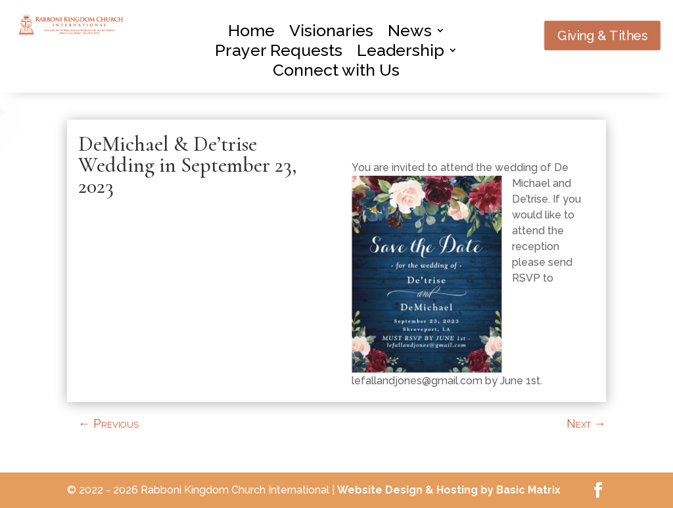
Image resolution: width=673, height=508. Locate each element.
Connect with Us (336, 72)
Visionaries (331, 33)
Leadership (400, 52)
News (410, 33)
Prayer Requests (278, 52)
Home (251, 33)
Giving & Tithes (602, 35)
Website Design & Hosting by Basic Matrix (449, 490)
